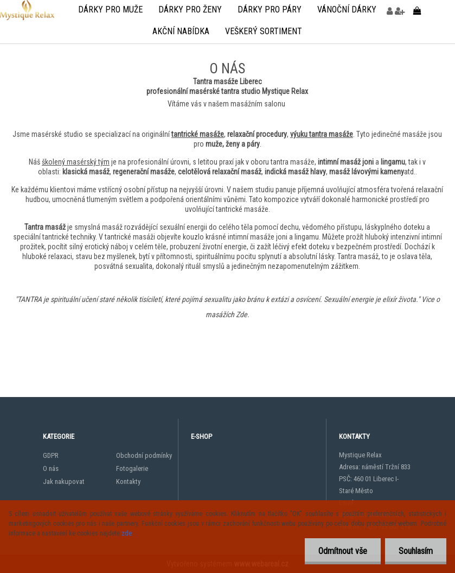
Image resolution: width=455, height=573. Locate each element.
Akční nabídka (180, 31)
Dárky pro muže (110, 9)
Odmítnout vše (342, 551)
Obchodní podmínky (144, 455)
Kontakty (128, 481)
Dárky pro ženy (190, 9)
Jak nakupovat (64, 481)
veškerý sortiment (263, 31)
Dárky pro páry (270, 9)
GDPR (51, 455)
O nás (51, 468)
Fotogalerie (132, 468)
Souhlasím (416, 551)
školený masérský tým (76, 162)
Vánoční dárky (346, 9)
